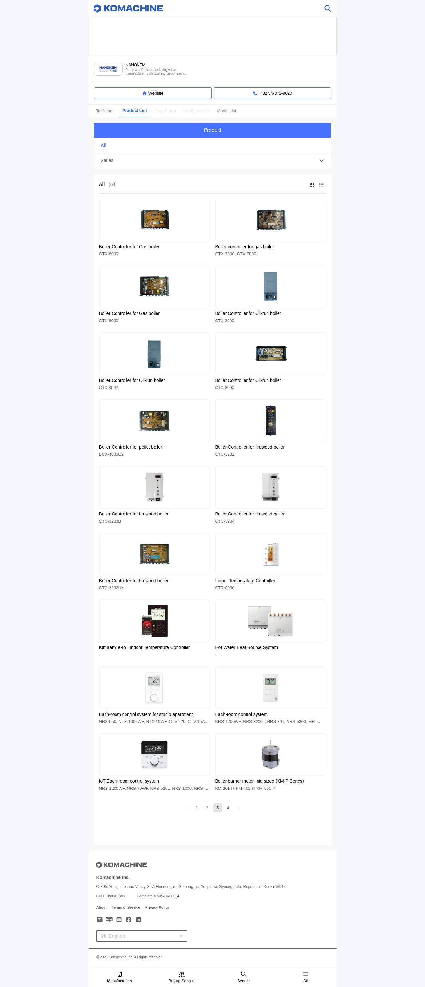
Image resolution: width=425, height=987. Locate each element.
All (305, 977)
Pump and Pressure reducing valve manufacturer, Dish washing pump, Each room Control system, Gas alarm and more (156, 72)
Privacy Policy (157, 907)
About (101, 907)
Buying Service (181, 977)
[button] (212, 160)
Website (153, 93)
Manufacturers (119, 977)
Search (243, 977)
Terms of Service (126, 907)
